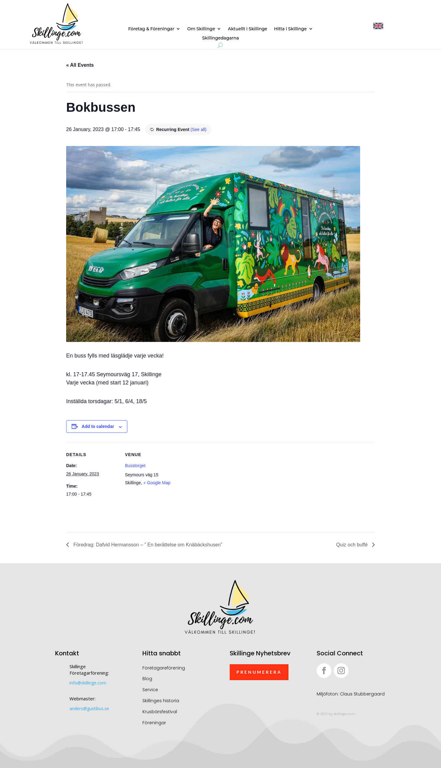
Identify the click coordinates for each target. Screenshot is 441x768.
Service (150, 690)
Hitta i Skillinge (290, 29)
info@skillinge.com (88, 683)
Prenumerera (259, 672)
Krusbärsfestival (159, 712)
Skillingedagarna (220, 38)
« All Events (80, 65)
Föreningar (154, 723)
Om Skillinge (201, 29)
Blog (147, 679)
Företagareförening (163, 668)
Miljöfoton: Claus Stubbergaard (351, 694)
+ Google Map (156, 482)
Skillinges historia (160, 701)
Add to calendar (98, 426)
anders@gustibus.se (89, 708)
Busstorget (135, 465)
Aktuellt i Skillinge (247, 29)
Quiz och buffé (352, 544)
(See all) (198, 129)
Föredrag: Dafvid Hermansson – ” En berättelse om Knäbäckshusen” (147, 544)
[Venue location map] (216, 485)
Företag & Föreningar (151, 29)
